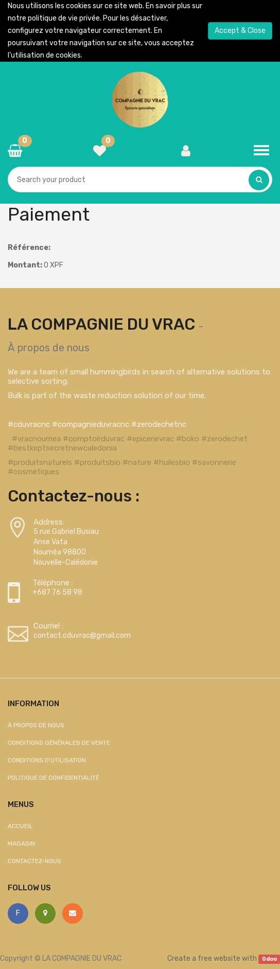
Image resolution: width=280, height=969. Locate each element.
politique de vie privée (64, 18)
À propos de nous (49, 348)
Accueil (20, 826)
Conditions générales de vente (59, 742)
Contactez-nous (34, 861)
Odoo (269, 959)
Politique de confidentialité (53, 777)
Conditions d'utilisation (47, 760)
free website (219, 958)
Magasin (21, 843)
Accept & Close (240, 30)
